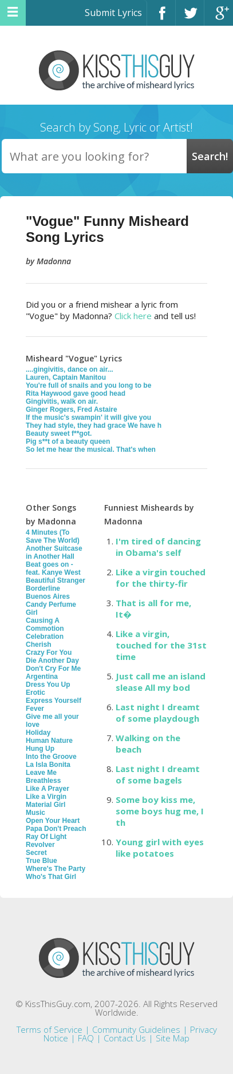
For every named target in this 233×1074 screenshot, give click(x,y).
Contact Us (125, 1038)
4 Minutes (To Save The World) (53, 536)
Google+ (218, 18)
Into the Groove (51, 757)
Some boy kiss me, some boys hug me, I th (160, 811)
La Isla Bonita (48, 765)
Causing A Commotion (45, 624)
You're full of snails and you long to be (88, 385)
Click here (133, 315)
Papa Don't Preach (56, 829)
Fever (35, 709)
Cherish (39, 645)
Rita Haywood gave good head (75, 393)
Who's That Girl (51, 877)
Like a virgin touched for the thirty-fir (161, 577)
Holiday (38, 733)
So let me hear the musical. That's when (91, 449)
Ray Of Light (46, 837)
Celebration (45, 637)
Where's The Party (55, 869)
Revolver (40, 845)
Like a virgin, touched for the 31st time (161, 645)
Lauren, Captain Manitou (66, 377)
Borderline (43, 588)
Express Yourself (53, 701)
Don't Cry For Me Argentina (53, 673)
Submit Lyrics (113, 12)
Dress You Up (48, 685)
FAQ (86, 1038)
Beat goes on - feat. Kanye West (53, 568)
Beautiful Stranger (55, 580)
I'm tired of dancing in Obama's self (158, 546)
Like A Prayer (47, 789)
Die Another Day (52, 661)
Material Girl (45, 805)
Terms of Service (49, 1029)
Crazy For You (49, 653)
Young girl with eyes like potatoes (160, 847)
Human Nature (49, 741)
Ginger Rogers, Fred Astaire (71, 409)
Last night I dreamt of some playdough (158, 712)
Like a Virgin (46, 797)
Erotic (35, 693)
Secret (36, 853)
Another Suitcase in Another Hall (54, 552)
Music (35, 813)
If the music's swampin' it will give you (88, 417)
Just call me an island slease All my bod (161, 681)
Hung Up (40, 749)
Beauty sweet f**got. (59, 433)
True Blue (41, 861)
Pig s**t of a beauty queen (68, 441)
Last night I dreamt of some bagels (158, 774)
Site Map (172, 1038)
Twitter (190, 18)
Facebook (161, 18)
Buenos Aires (48, 596)
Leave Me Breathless (43, 777)
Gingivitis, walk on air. (62, 401)
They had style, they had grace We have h (93, 425)
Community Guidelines (136, 1029)
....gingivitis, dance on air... (69, 369)
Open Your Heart (53, 821)
